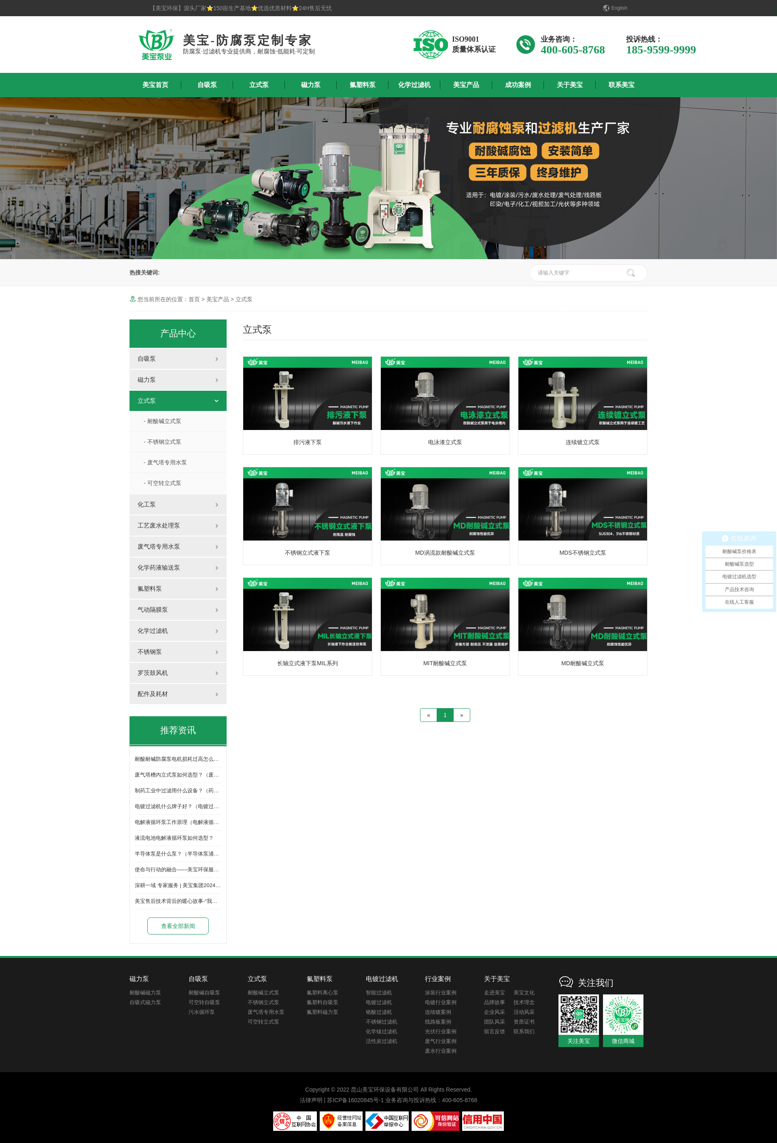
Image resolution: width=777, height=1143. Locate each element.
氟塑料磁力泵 (322, 1012)
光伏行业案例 (440, 1031)
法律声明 (311, 1100)
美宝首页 (155, 84)
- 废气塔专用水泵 (165, 462)
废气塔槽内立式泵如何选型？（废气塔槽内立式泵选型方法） (206, 775)
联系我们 (524, 1031)
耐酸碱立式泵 (263, 993)
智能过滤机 (379, 993)
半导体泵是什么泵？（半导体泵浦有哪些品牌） (190, 854)
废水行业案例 (440, 1051)
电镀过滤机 (379, 1002)
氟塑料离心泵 (322, 993)
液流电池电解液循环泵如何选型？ (174, 838)
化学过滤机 (414, 84)
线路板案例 (438, 1022)
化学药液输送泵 (159, 567)
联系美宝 (622, 84)
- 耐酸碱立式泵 (162, 421)
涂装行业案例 (440, 993)
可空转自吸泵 (204, 1002)
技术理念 (524, 1002)
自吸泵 (207, 84)
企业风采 (494, 1012)
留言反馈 (494, 1031)
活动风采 (524, 1012)
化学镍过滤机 (381, 1031)
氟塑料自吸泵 (322, 1002)
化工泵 (147, 504)
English (619, 8)
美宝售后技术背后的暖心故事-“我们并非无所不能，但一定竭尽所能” (214, 901)
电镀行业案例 (440, 1002)
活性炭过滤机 (381, 1041)
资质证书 (524, 1022)
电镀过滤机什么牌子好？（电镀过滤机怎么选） (190, 806)
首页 (194, 299)
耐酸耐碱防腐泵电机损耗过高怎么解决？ (182, 759)
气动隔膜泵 (153, 609)
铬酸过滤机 (379, 1012)
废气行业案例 (440, 1041)
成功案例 (518, 84)
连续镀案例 (438, 1012)
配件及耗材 (153, 693)
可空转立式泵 (263, 1022)
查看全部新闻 (178, 926)
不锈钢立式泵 (263, 1002)
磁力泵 (311, 84)
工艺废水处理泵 (159, 525)
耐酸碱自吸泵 (204, 993)
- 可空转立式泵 (162, 483)
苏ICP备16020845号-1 (355, 1100)
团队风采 (494, 1022)
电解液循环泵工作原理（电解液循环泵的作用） (190, 822)
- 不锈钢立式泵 (162, 441)
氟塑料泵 (363, 84)
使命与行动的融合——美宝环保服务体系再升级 (190, 869)
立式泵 (259, 84)
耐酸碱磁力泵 (145, 993)
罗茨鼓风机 (153, 672)
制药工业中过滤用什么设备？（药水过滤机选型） (193, 791)
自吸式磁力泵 (145, 1002)
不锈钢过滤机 (381, 1022)
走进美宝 (494, 993)
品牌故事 (494, 1002)
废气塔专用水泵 (159, 546)
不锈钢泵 (150, 651)
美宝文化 (524, 993)
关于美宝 (570, 84)
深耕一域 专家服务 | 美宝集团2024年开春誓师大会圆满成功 (204, 885)
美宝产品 (466, 84)
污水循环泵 (202, 1012)
